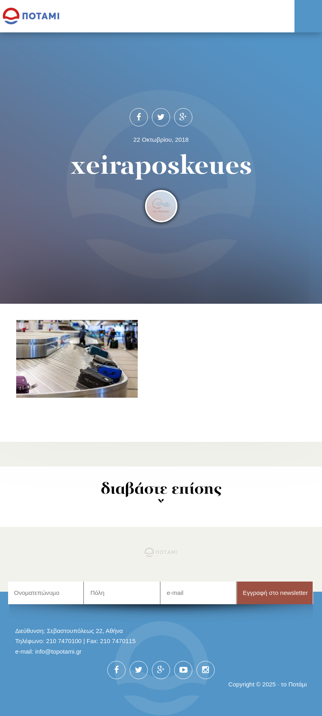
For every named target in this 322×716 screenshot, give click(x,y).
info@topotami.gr (58, 651)
